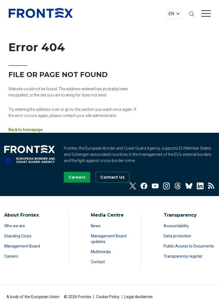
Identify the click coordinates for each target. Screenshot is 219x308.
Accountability (176, 226)
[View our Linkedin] (200, 186)
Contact (98, 262)
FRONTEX (40, 13)
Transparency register (183, 256)
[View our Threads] (177, 186)
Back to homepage (25, 129)
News (96, 226)
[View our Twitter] (132, 186)
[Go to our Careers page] (77, 177)
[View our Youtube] (155, 186)
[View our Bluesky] (189, 186)
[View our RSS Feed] (211, 186)
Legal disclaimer (138, 296)
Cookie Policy (107, 296)
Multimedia (101, 251)
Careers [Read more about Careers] (11, 256)
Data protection (177, 236)
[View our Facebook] (144, 186)
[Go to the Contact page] (112, 177)
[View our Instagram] (166, 186)
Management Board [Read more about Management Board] (22, 246)
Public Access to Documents (189, 246)
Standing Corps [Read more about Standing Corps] (17, 236)
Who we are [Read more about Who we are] (14, 226)
